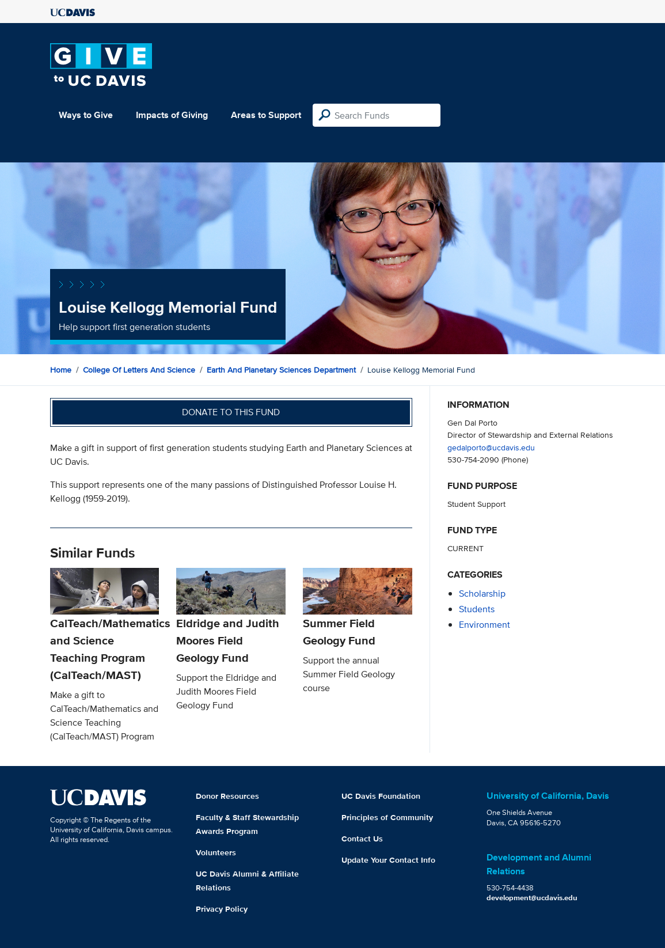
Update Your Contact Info (388, 860)
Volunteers (216, 852)
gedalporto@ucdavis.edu (491, 447)
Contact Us (362, 838)
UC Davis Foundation (380, 796)
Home (60, 370)
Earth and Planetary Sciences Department (281, 370)
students (477, 609)
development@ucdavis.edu (532, 897)
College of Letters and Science (139, 370)
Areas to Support (266, 115)
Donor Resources (227, 796)
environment (484, 624)
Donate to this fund (231, 412)
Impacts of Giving (172, 115)
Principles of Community (387, 817)
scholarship (482, 593)
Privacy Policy (222, 909)
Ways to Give (86, 115)
